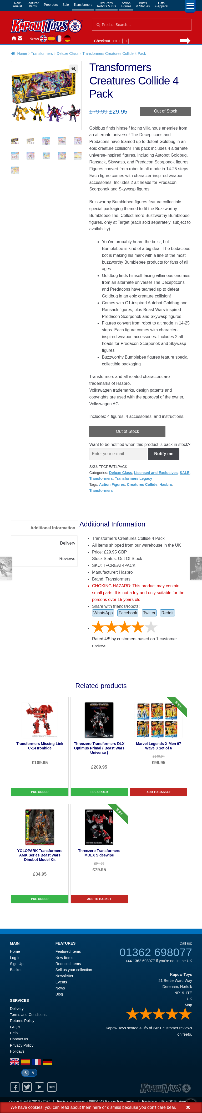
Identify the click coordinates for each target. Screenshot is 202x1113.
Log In (15, 958)
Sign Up (16, 964)
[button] (73, 69)
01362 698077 (155, 952)
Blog (59, 994)
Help (14, 1033)
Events (61, 982)
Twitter (149, 613)
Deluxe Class (67, 53)
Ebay (52, 1087)
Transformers (83, 5)
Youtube (39, 1087)
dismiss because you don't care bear (141, 1107)
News (34, 39)
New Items (64, 958)
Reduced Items (68, 964)
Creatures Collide (142, 484)
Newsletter (64, 976)
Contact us (19, 1039)
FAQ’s (15, 1027)
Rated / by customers (114, 639)
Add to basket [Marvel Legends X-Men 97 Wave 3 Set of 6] (159, 792)
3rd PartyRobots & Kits (106, 4)
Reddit (167, 613)
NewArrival (17, 4)
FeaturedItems (33, 4)
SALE (184, 473)
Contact (20, 38)
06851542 (96, 1101)
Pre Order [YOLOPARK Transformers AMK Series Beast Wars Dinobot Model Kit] (40, 899)
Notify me (163, 453)
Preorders (51, 5)
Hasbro (165, 484)
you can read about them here (73, 1107)
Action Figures (112, 484)
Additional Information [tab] (52, 528)
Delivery (17, 1009)
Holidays (17, 1051)
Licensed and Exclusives (156, 473)
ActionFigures (126, 4)
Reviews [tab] (67, 558)
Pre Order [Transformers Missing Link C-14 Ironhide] (40, 792)
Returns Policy (22, 1021)
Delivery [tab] (67, 543)
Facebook (128, 613)
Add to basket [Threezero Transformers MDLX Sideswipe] (99, 899)
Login (26, 38)
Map (188, 1005)
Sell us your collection (73, 970)
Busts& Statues (143, 4)
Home (14, 38)
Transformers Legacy (133, 478)
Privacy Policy (22, 1045)
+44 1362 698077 (140, 961)
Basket (16, 970)
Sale (66, 5)
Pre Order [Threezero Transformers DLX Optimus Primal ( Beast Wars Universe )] (99, 792)
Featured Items (68, 951)
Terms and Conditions (28, 1015)
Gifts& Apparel (161, 4)
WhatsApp (103, 613)
